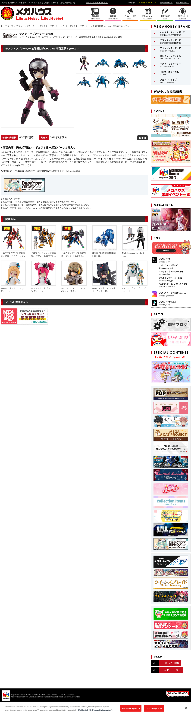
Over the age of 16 (154, 710)
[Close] (185, 709)
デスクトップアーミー (26, 26)
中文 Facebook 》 (182, 2)
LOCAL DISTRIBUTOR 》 (97, 3)
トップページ (7, 26)
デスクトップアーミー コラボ (53, 26)
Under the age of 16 (131, 710)
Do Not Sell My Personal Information (94, 711)
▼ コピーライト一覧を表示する (19, 702)
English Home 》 (166, 2)
